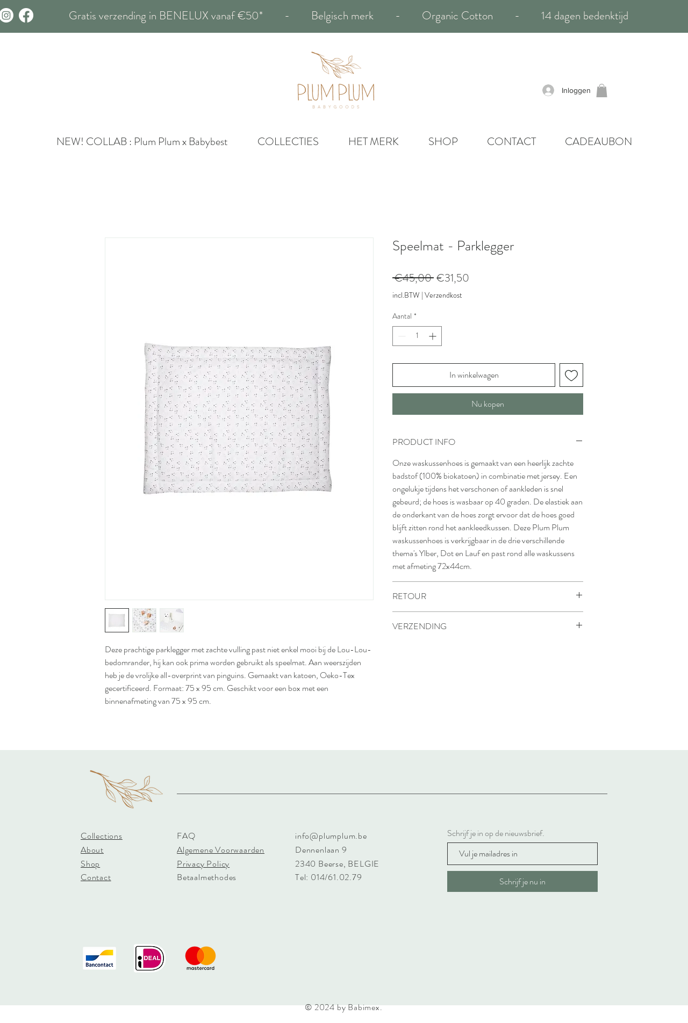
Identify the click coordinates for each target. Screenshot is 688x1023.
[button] (601, 90)
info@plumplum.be (331, 836)
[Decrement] (400, 336)
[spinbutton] (417, 336)
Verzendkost (443, 295)
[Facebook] (26, 15)
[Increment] (433, 336)
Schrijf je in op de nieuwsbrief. (495, 833)
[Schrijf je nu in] (522, 881)
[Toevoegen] (571, 375)
